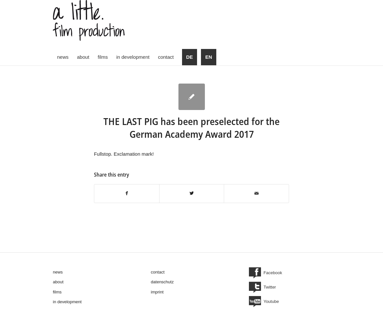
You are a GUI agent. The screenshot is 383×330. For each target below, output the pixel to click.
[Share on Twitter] (192, 193)
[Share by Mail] (256, 193)
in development (67, 301)
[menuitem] (63, 57)
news (58, 272)
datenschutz (162, 281)
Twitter (270, 287)
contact (157, 272)
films (57, 292)
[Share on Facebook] (126, 193)
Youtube (271, 301)
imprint (157, 292)
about (58, 281)
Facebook (273, 272)
